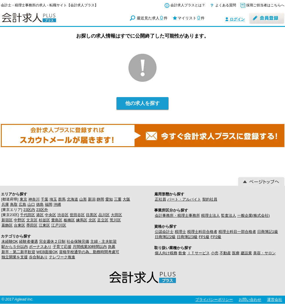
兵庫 (5, 204)
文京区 (32, 220)
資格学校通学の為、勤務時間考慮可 (89, 252)
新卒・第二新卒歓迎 (18, 252)
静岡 (100, 199)
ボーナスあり (40, 246)
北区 (92, 220)
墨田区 (32, 225)
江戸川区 (58, 225)
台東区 (19, 225)
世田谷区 (77, 215)
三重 (118, 199)
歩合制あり (38, 257)
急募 (111, 246)
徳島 (40, 204)
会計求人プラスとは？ (187, 5)
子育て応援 (62, 246)
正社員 (160, 199)
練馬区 (81, 220)
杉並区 (44, 220)
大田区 (116, 215)
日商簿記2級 (165, 237)
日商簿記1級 (267, 231)
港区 (40, 215)
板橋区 (69, 220)
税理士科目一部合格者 (237, 231)
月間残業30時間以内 (90, 246)
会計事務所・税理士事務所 (177, 215)
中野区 (19, 220)
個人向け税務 (166, 253)
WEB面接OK (47, 252)
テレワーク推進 (62, 257)
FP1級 (204, 237)
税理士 (180, 231)
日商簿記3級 (187, 237)
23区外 (42, 209)
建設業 (246, 253)
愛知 (109, 199)
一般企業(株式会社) (253, 215)
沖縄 (57, 204)
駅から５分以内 (14, 246)
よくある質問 (225, 5)
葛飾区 (7, 225)
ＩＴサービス (198, 253)
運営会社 (274, 299)
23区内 (29, 209)
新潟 (91, 199)
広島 (22, 204)
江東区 (44, 225)
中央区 (50, 215)
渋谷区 (63, 215)
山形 (83, 199)
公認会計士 (164, 231)
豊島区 (56, 220)
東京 (23, 199)
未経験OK (9, 241)
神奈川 (34, 199)
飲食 (182, 253)
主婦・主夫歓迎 (103, 241)
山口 (31, 204)
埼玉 (53, 199)
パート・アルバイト (184, 199)
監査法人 (228, 215)
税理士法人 (210, 215)
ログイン (237, 19)
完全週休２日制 (52, 241)
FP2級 (216, 237)
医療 (236, 253)
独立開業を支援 (14, 257)
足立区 (103, 220)
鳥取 (14, 204)
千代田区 (27, 215)
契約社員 (209, 199)
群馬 (62, 199)
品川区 (104, 215)
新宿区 (7, 220)
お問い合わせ (250, 299)
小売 (214, 253)
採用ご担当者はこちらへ (265, 5)
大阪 (126, 199)
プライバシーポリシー (214, 299)
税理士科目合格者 (202, 231)
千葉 (44, 199)
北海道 (72, 199)
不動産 (225, 253)
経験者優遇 (28, 241)
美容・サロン (264, 253)
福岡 (48, 204)
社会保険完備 (78, 241)
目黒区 (91, 215)
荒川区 (115, 220)
